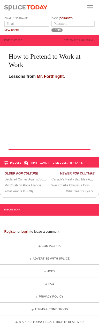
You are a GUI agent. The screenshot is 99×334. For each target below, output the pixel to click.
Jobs (51, 271)
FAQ (51, 284)
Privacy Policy (51, 297)
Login (25, 231)
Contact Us (51, 246)
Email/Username (16, 18)
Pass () (62, 18)
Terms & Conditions (51, 309)
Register (10, 231)
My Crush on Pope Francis (22, 185)
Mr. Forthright (50, 76)
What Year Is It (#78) (18, 191)
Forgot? (66, 18)
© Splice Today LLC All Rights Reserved (51, 322)
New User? (11, 30)
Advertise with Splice (51, 259)
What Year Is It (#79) (80, 191)
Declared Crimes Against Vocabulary (29, 179)
